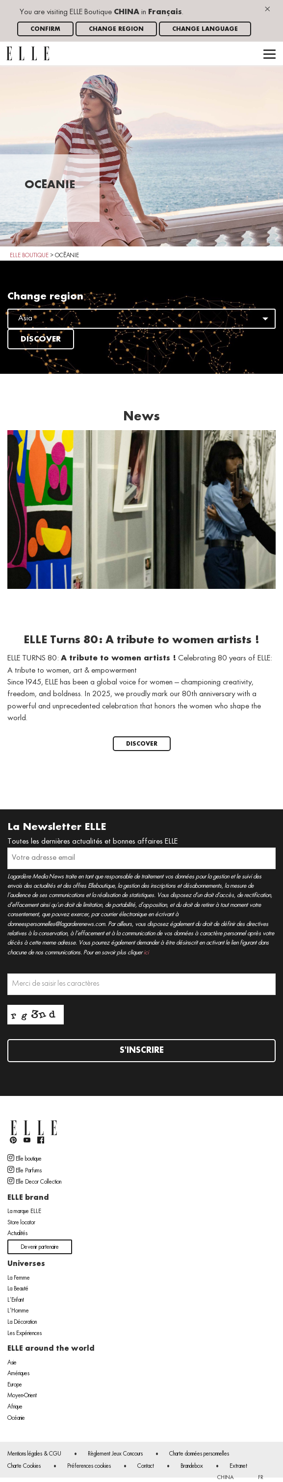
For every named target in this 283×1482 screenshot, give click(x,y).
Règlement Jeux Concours (115, 1454)
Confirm (45, 29)
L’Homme (18, 1311)
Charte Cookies (24, 1466)
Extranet (238, 1466)
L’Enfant (15, 1300)
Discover (41, 339)
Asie (12, 1363)
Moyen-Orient (22, 1396)
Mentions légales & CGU (34, 1454)
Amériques (18, 1374)
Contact (145, 1466)
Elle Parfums (24, 1170)
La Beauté (17, 1289)
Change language (205, 29)
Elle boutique (24, 1158)
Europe (14, 1385)
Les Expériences (24, 1333)
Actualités (17, 1234)
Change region (116, 29)
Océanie (16, 1418)
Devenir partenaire (40, 1247)
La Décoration (22, 1322)
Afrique (15, 1407)
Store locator (21, 1223)
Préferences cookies (89, 1466)
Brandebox (191, 1466)
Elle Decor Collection (34, 1181)
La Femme (18, 1278)
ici (146, 952)
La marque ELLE (24, 1212)
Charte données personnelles (199, 1454)
